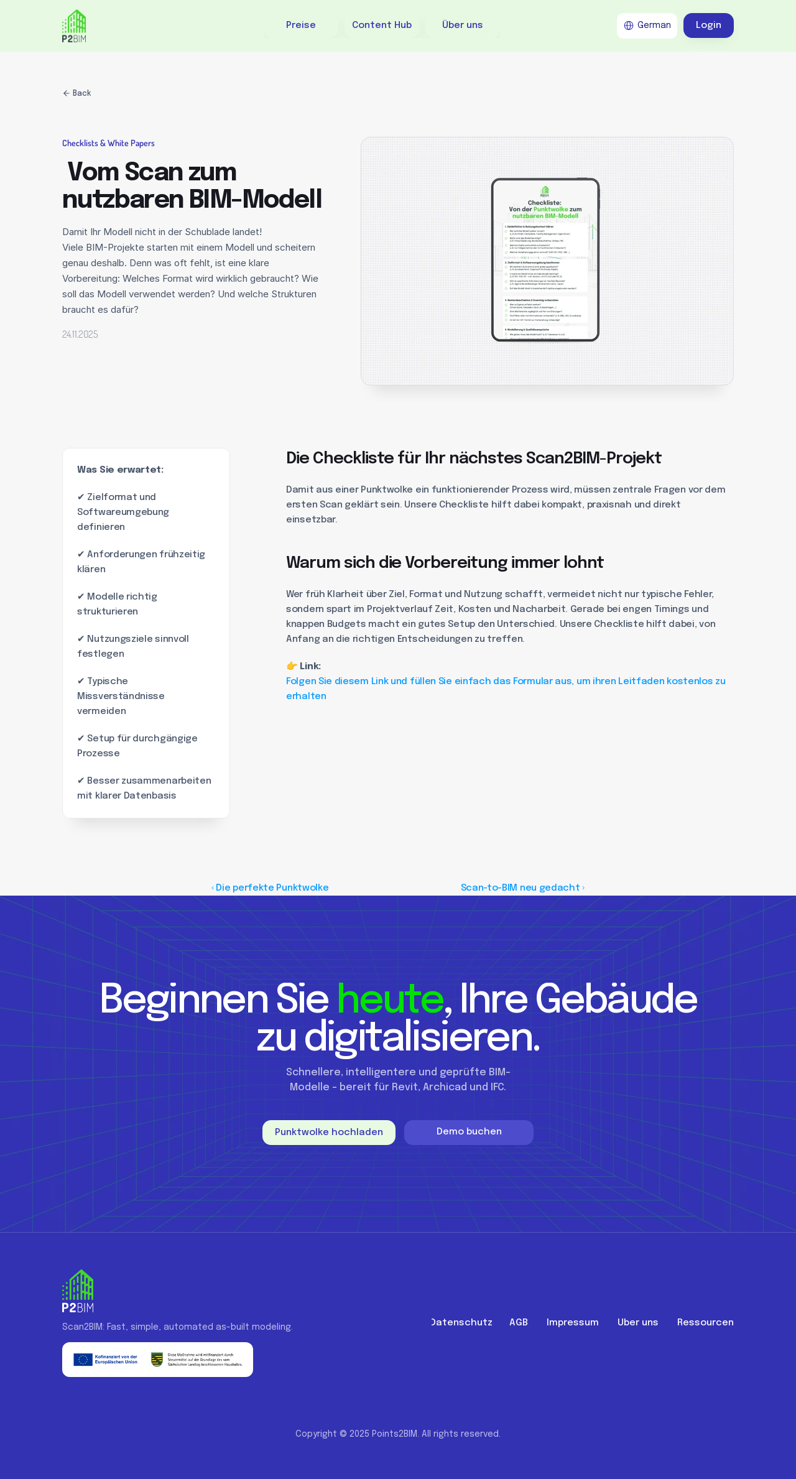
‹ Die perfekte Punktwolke (270, 888)
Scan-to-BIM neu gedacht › (523, 888)
